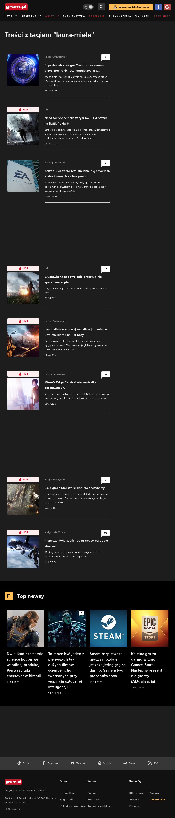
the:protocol (157, 799)
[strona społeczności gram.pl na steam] (129, 763)
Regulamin (66, 799)
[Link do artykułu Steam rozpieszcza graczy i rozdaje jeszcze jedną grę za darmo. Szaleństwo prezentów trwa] (108, 647)
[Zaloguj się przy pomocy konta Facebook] (158, 7)
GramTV (134, 799)
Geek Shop (162, 16)
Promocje (97, 16)
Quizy (52, 16)
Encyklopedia (120, 16)
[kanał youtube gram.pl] (77, 763)
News (11, 16)
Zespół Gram (68, 793)
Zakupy (154, 793)
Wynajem (142, 16)
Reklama (93, 799)
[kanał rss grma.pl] (153, 763)
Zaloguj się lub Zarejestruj (134, 7)
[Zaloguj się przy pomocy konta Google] (167, 7)
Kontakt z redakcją (99, 806)
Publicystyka (74, 16)
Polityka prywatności (73, 806)
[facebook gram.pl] (50, 763)
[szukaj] (101, 6)
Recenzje (31, 16)
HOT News (136, 793)
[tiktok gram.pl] (23, 763)
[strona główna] (25, 6)
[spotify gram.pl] (104, 763)
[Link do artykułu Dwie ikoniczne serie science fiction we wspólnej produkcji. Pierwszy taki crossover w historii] (25, 647)
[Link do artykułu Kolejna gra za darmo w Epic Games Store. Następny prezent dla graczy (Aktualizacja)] (150, 650)
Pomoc (91, 793)
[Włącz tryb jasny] (88, 7)
